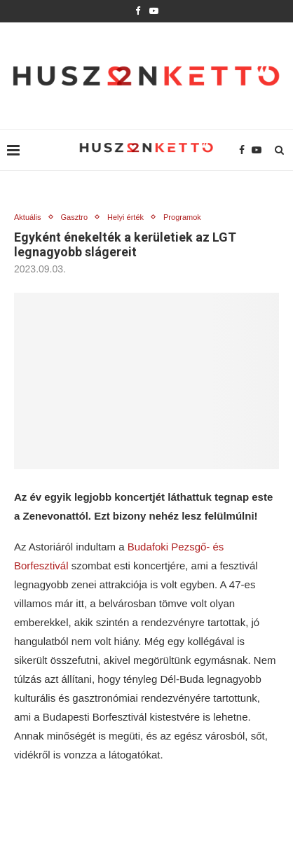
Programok (182, 217)
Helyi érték (125, 217)
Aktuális (27, 217)
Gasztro (74, 217)
